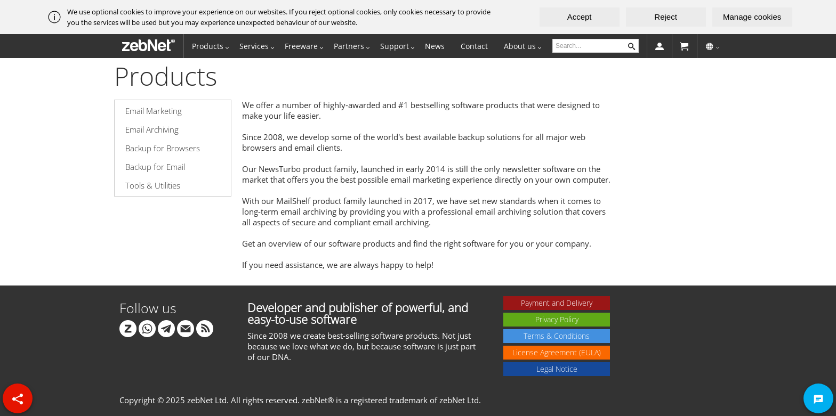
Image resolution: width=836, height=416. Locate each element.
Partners (349, 46)
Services (254, 46)
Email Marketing (153, 110)
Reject (665, 16)
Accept (579, 16)
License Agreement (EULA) (556, 352)
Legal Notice (556, 369)
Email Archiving (152, 129)
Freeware (301, 46)
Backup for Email (155, 166)
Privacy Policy (556, 319)
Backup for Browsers (162, 148)
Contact (474, 46)
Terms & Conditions (557, 336)
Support (394, 46)
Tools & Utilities (152, 185)
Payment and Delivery (556, 303)
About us (520, 46)
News (435, 46)
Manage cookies (752, 16)
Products (207, 46)
